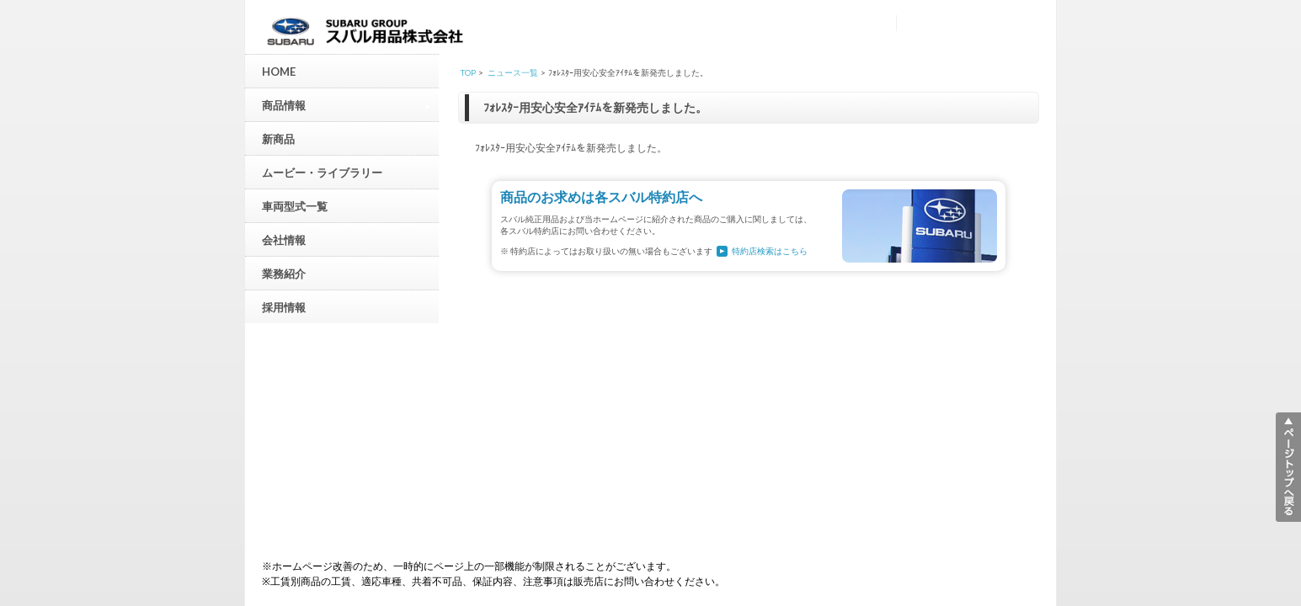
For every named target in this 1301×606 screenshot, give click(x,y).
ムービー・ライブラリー (322, 172)
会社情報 (284, 240)
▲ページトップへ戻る (1288, 467)
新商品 (278, 139)
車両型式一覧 (295, 206)
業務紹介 (284, 273)
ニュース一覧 (513, 72)
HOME (279, 71)
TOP (468, 72)
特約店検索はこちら (770, 251)
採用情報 (284, 307)
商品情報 (346, 104)
